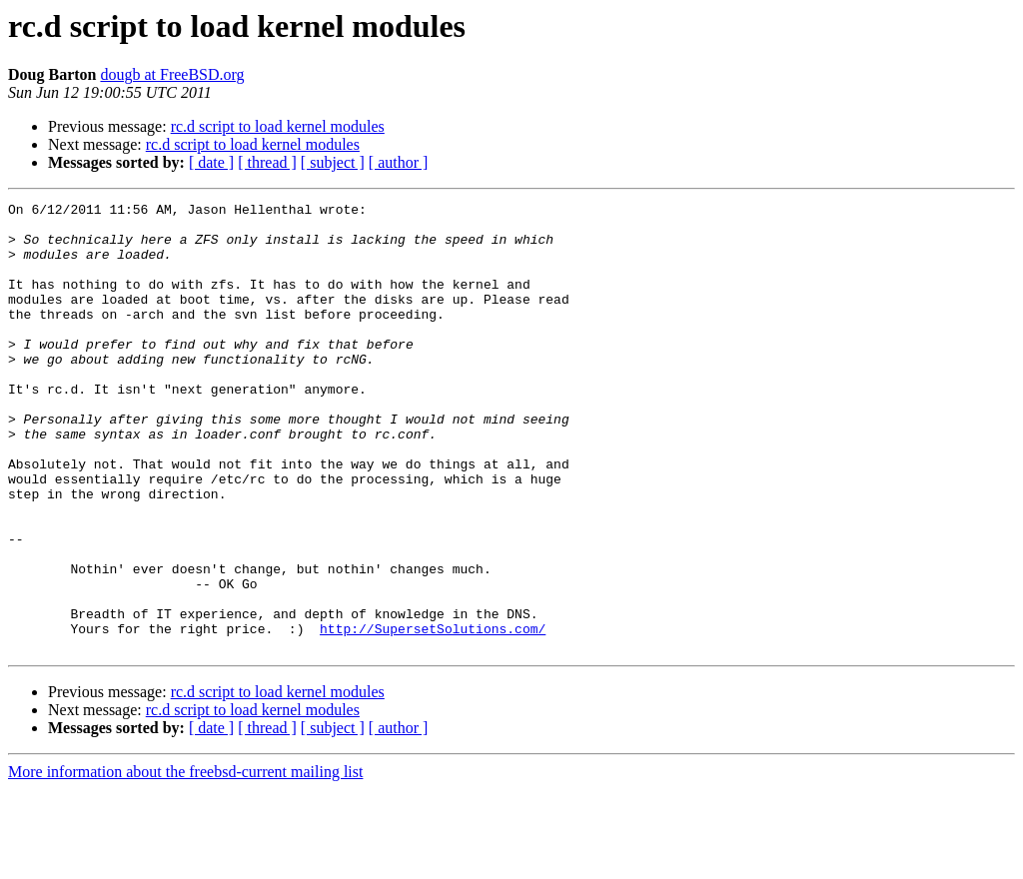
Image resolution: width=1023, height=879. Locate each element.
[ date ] (211, 162)
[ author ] (399, 162)
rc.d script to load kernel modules (278, 126)
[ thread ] (267, 162)
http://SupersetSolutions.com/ (432, 715)
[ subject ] (333, 162)
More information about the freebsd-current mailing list (185, 861)
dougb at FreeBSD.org (172, 74)
